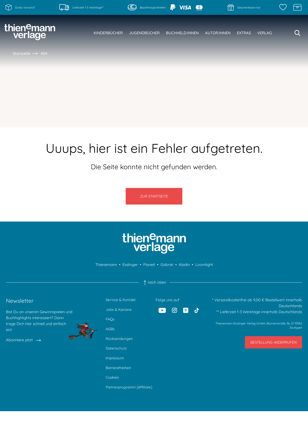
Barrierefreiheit (119, 374)
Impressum (115, 364)
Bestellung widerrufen (270, 346)
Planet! (149, 267)
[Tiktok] (196, 313)
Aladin (184, 267)
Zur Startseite (154, 197)
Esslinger (130, 267)
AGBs (110, 333)
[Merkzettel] (284, 7)
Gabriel (166, 267)
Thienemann (106, 267)
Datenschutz (116, 353)
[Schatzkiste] (297, 7)
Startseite (21, 53)
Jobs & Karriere (119, 313)
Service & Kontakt (121, 302)
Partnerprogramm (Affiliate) (122, 397)
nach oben (154, 285)
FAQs (110, 323)
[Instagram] (174, 313)
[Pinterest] (185, 313)
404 (44, 53)
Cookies (113, 384)
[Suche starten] (297, 33)
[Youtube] (162, 313)
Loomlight (204, 267)
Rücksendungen (120, 343)
